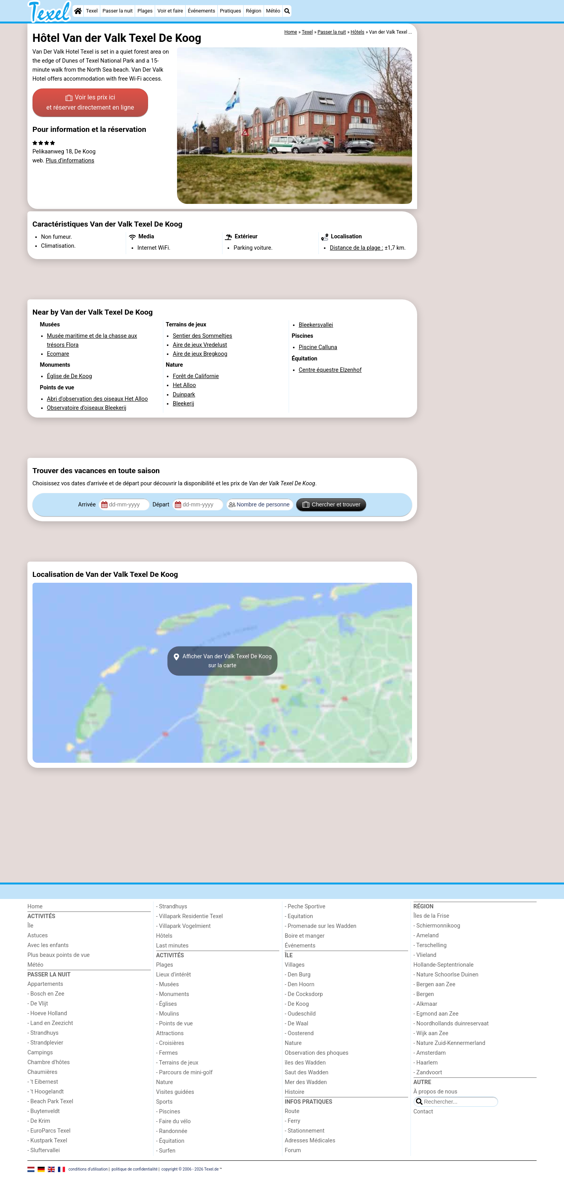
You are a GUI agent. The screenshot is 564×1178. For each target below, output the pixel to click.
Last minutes (172, 945)
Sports (164, 1102)
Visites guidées (175, 1092)
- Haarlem (426, 1062)
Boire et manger (305, 936)
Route (292, 1111)
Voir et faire (170, 11)
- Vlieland (425, 955)
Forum (293, 1150)
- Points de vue (174, 1023)
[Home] (77, 11)
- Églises (166, 1004)
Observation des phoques (317, 1053)
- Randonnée (172, 1131)
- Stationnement (304, 1131)
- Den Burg (298, 974)
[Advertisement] (478, 203)
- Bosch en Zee (45, 994)
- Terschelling (430, 945)
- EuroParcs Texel (48, 1131)
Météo (273, 11)
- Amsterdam (430, 1053)
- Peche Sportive (305, 906)
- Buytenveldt (43, 1111)
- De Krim (38, 1121)
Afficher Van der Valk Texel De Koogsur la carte (222, 661)
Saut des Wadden (307, 1072)
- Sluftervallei (43, 1150)
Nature (164, 1082)
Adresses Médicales (310, 1140)
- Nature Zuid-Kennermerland (450, 1043)
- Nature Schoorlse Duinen (446, 974)
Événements (201, 11)
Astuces (37, 935)
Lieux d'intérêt (173, 974)
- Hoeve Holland (47, 1013)
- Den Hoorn (300, 984)
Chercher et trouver (331, 504)
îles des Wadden (305, 1062)
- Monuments (173, 994)
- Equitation (299, 916)
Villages (295, 965)
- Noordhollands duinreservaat (451, 1023)
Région (253, 11)
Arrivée (87, 504)
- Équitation (170, 1141)
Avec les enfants (48, 945)
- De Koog (297, 1004)
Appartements (45, 984)
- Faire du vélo (173, 1121)
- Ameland (426, 935)
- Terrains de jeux (177, 1062)
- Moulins (167, 1013)
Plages (145, 11)
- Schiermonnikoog (437, 925)
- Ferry (292, 1121)
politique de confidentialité (134, 1169)
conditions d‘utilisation (88, 1169)
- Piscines (168, 1111)
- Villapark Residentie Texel (189, 916)
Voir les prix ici (90, 103)
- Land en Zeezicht (50, 1023)
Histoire (294, 1092)
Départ (161, 504)
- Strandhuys (42, 1033)
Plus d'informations (70, 160)
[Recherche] (287, 11)
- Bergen (424, 994)
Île (30, 925)
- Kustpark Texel (47, 1140)
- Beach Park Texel (50, 1101)
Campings (40, 1052)
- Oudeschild (300, 1013)
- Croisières (170, 1043)
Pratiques (230, 11)
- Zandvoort (428, 1072)
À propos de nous (435, 1091)
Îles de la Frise (431, 916)
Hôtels (164, 936)
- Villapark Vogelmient (183, 926)
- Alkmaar (425, 1004)
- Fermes (167, 1053)
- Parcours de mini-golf (184, 1072)
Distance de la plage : (356, 248)
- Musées (167, 984)
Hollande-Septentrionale (444, 965)
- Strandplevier (45, 1042)
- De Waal (296, 1023)
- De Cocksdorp (304, 994)
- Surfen (165, 1150)
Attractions (170, 1033)
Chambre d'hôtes (48, 1062)
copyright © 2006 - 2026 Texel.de (190, 1169)
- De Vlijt (37, 1003)
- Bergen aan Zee (435, 984)
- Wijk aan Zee (431, 1033)
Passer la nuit (118, 11)
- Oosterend (299, 1033)
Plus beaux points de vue (58, 955)
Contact (423, 1111)
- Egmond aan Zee (436, 1013)
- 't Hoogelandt (45, 1091)
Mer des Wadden (306, 1082)
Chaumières (42, 1072)
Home (35, 906)
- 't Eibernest (42, 1082)
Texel (92, 11)
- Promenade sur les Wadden (320, 926)
